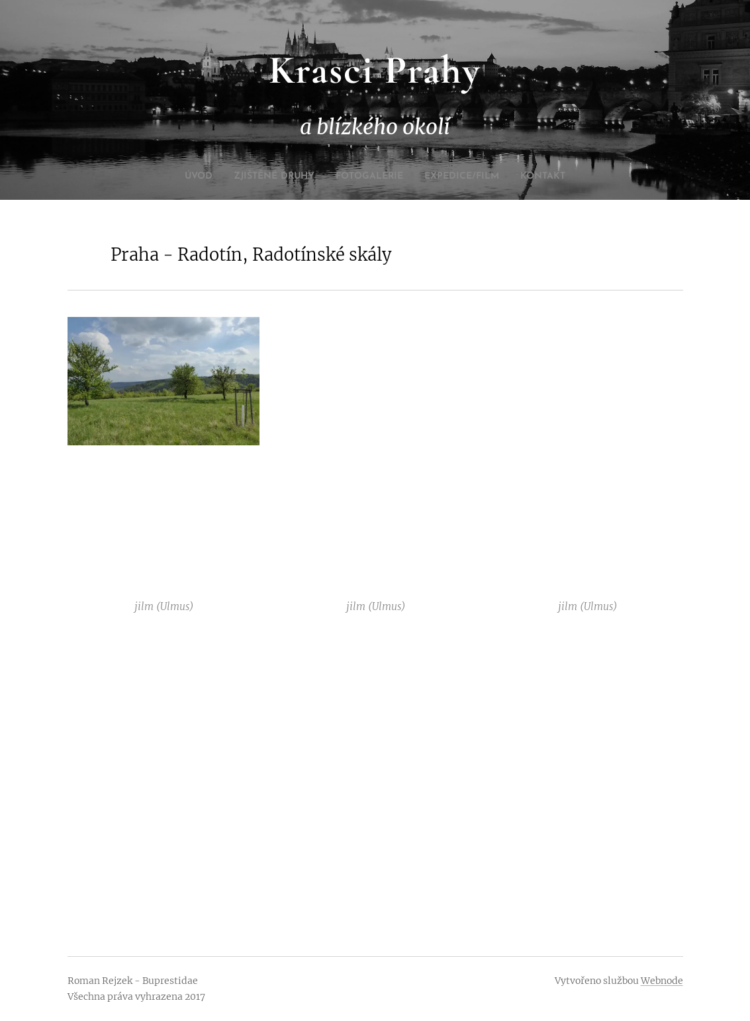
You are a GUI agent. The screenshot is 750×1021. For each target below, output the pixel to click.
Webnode (662, 981)
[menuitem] (174, 176)
